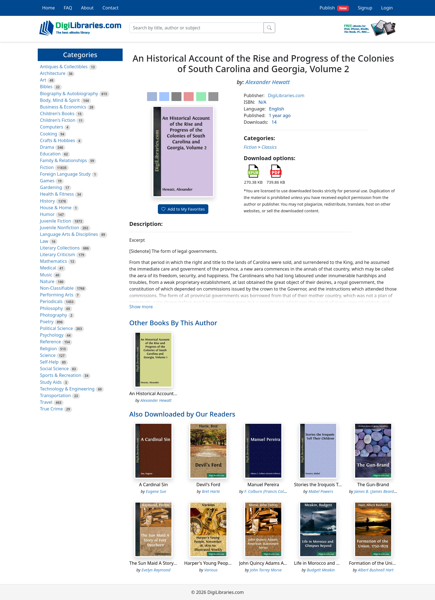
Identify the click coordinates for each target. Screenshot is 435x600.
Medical (48, 268)
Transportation (55, 395)
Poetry (47, 322)
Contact (110, 8)
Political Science (56, 328)
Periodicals (51, 301)
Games (47, 181)
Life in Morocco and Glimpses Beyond (333, 563)
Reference (50, 342)
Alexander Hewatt (268, 82)
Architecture (52, 73)
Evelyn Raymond (155, 570)
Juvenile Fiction (55, 221)
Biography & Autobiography (69, 93)
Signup (365, 8)
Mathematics (53, 261)
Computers (51, 127)
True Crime (51, 409)
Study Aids (51, 382)
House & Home (56, 208)
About (87, 8)
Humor (47, 214)
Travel (46, 402)
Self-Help (49, 362)
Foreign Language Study (65, 174)
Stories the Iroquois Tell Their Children (334, 484)
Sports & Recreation (60, 375)
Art (43, 80)
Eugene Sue (156, 491)
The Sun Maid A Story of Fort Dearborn (169, 563)
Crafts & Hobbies (57, 140)
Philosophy (51, 308)
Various (211, 570)
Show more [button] (141, 307)
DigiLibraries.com (286, 95)
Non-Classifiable (57, 288)
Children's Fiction (57, 120)
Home (48, 8)
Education (50, 154)
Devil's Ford (208, 484)
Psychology (52, 335)
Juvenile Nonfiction (59, 228)
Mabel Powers (320, 491)
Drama (47, 147)
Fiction (47, 167)
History (47, 201)
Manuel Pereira (263, 484)
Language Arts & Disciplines (69, 234)
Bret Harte (211, 491)
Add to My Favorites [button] (183, 209)
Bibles (46, 87)
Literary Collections (60, 248)
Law (44, 241)
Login (387, 8)
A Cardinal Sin (153, 484)
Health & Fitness (57, 194)
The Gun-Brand (373, 484)
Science (47, 355)
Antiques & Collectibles (64, 67)
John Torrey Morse (266, 570)
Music (46, 275)
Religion (48, 349)
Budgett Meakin (321, 570)
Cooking (48, 134)
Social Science (54, 368)
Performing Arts (56, 295)
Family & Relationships (63, 160)
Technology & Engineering (67, 389)
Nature (47, 281)
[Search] (196, 27)
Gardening (51, 187)
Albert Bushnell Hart (375, 570)
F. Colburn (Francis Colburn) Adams (275, 491)
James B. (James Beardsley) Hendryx (385, 491)
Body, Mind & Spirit (60, 100)
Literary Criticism (57, 254)
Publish (334, 8)
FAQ (68, 8)
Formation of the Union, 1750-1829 (385, 563)
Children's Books (57, 113)
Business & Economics (63, 107)
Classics (269, 147)
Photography (53, 315)
